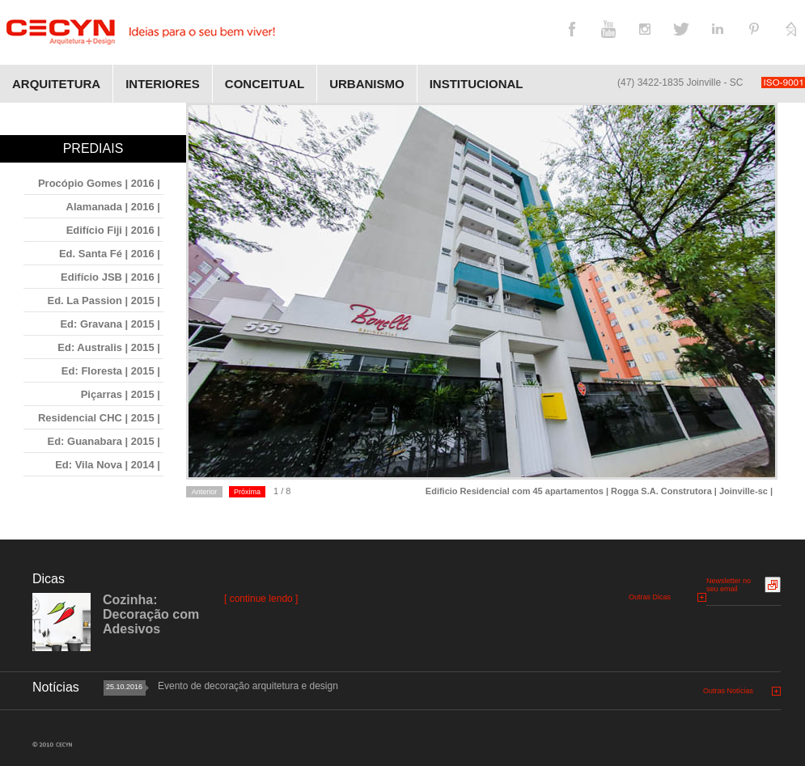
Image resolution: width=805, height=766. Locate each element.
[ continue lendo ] (261, 598)
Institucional (476, 84)
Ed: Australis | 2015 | (108, 347)
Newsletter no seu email (728, 585)
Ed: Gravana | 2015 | (110, 324)
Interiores (162, 84)
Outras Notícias (728, 691)
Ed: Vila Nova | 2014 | (107, 465)
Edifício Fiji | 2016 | (113, 230)
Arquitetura (56, 84)
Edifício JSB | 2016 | (110, 277)
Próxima (247, 492)
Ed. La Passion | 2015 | (103, 300)
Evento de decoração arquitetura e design (248, 686)
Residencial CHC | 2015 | (99, 418)
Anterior (205, 492)
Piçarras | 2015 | (120, 394)
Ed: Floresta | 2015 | (110, 371)
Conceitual (264, 84)
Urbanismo (367, 84)
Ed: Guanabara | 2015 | (104, 441)
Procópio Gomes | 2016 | (99, 183)
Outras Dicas (650, 597)
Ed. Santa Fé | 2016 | (109, 254)
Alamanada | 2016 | (113, 207)
